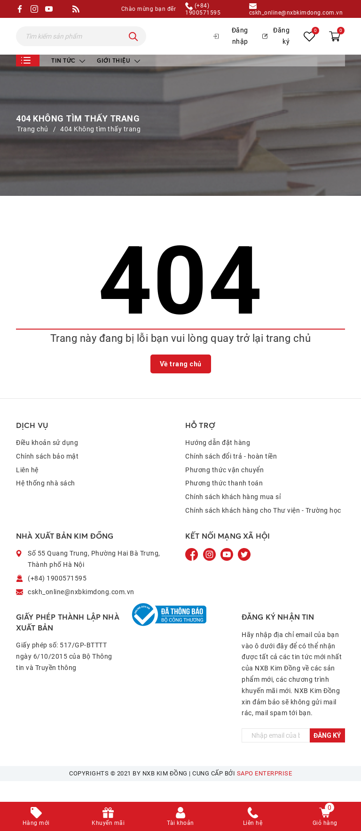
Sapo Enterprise (264, 794)
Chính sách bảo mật (47, 476)
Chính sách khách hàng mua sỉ (233, 517)
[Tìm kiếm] (133, 46)
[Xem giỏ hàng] (334, 46)
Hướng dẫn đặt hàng (217, 463)
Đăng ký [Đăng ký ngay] (327, 756)
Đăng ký (276, 46)
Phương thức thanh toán (224, 504)
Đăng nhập (230, 46)
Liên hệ (27, 490)
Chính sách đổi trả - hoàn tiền (231, 476)
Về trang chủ (181, 384)
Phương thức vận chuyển (224, 490)
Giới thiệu (118, 80)
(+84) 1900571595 (202, 9)
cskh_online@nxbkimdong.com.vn (296, 9)
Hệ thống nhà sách (45, 504)
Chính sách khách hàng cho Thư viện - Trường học (263, 530)
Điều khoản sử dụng (47, 463)
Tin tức (68, 80)
